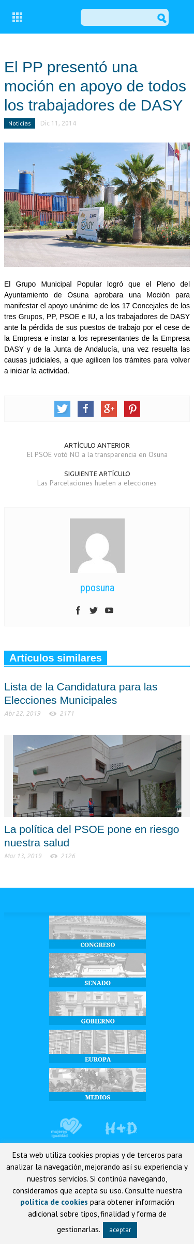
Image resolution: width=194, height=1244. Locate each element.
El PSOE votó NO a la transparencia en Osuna (97, 454)
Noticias (19, 123)
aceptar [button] (120, 1229)
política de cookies (54, 1202)
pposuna (97, 587)
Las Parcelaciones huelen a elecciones (97, 482)
